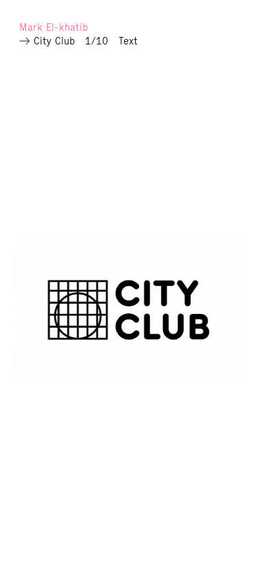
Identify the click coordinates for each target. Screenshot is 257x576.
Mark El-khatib (53, 27)
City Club (54, 40)
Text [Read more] (128, 40)
